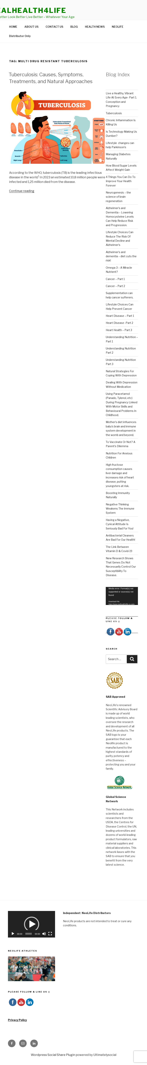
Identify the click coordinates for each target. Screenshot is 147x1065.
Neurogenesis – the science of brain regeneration (118, 205)
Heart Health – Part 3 (119, 338)
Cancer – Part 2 (115, 294)
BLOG (74, 35)
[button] (31, 933)
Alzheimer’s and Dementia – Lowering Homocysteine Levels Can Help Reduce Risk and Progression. (120, 225)
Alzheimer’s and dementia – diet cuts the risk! (121, 265)
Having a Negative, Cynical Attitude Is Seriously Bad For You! (119, 533)
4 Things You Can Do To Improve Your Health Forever (120, 190)
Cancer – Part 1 (115, 287)
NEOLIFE (117, 35)
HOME (13, 35)
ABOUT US (31, 35)
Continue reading (21, 199)
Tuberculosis (114, 121)
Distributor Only (20, 44)
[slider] (28, 942)
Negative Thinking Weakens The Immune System (120, 517)
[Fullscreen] (50, 942)
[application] (122, 605)
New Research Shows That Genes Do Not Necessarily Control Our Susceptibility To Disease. (121, 575)
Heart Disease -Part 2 (119, 331)
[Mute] (44, 942)
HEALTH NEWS (95, 35)
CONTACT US (54, 35)
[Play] (13, 942)
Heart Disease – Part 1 (120, 324)
